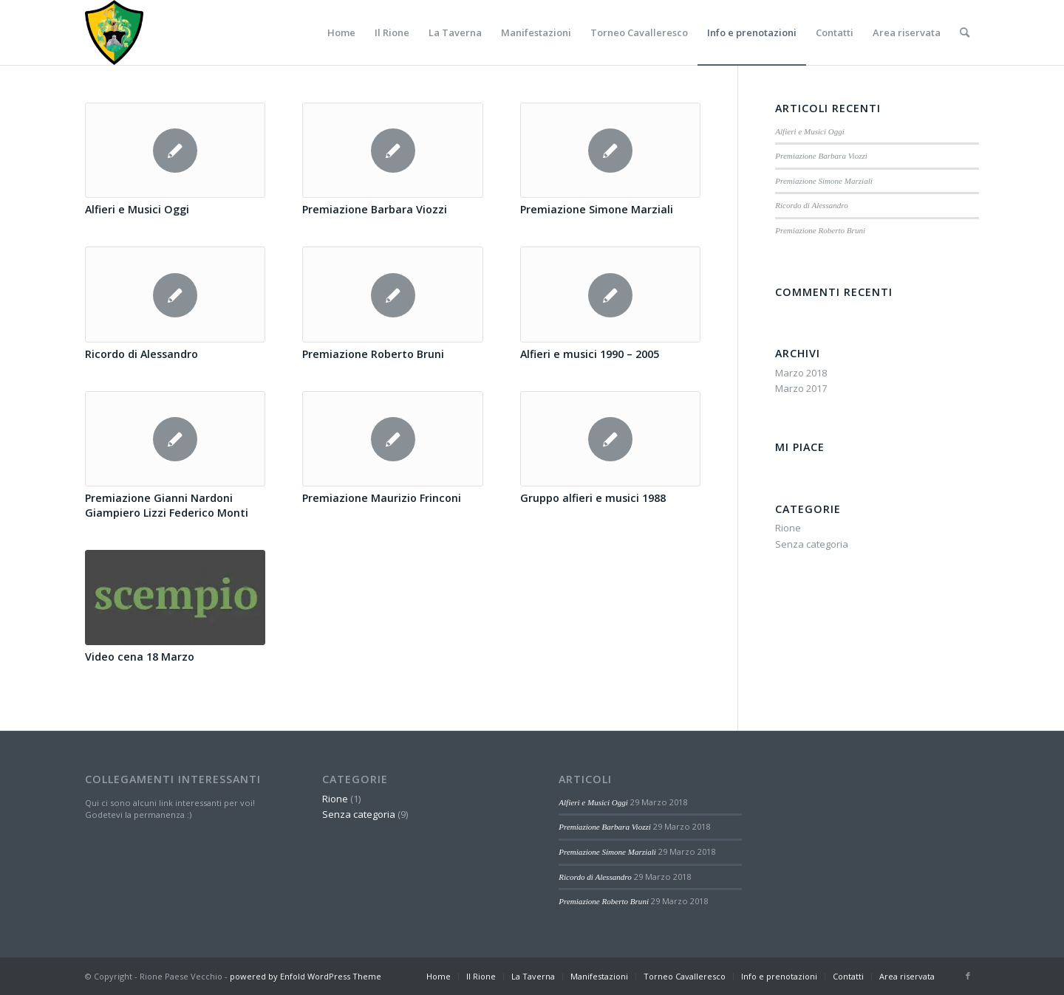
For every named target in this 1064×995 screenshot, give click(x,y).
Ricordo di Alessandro (141, 354)
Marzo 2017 (801, 388)
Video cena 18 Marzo (139, 657)
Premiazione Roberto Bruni (373, 354)
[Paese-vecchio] (114, 32)
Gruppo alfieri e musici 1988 (593, 498)
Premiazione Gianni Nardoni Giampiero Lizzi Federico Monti (166, 505)
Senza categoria (811, 544)
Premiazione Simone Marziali (596, 209)
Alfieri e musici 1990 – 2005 (589, 354)
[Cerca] (964, 32)
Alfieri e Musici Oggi (137, 209)
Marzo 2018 (801, 372)
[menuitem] (341, 32)
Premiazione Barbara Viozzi (374, 209)
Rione (788, 527)
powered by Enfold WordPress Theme (305, 976)
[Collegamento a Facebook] (968, 976)
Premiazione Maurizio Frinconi (381, 498)
